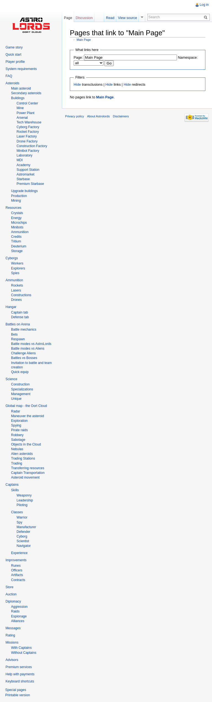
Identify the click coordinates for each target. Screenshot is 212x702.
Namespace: (188, 57)
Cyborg (22, 536)
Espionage (19, 616)
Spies (15, 273)
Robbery (17, 435)
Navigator (24, 546)
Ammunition (19, 232)
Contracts (18, 580)
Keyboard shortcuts (20, 681)
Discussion (84, 18)
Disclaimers (121, 116)
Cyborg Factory (28, 127)
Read (110, 18)
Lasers (16, 290)
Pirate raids (19, 430)
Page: (78, 57)
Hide (77, 84)
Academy (23, 165)
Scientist (23, 541)
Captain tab (19, 312)
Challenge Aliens (23, 353)
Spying (16, 425)
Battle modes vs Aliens (27, 348)
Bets (14, 334)
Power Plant (26, 113)
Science (11, 379)
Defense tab (20, 317)
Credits (16, 237)
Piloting (22, 505)
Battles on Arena (18, 324)
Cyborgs (12, 258)
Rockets (17, 285)
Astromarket (26, 174)
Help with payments (20, 674)
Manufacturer (26, 527)
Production (19, 196)
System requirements (21, 69)
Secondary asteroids (26, 93)
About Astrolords (98, 116)
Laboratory (24, 155)
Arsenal (22, 118)
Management (20, 394)
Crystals (17, 213)
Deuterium (18, 246)
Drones (16, 300)
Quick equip (19, 372)
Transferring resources (27, 468)
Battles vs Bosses (24, 358)
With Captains (21, 648)
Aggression (19, 607)
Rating (10, 635)
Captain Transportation (27, 473)
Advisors (12, 660)
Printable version (17, 695)
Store (10, 587)
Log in (204, 5)
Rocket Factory (28, 132)
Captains (12, 485)
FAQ (9, 76)
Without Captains (23, 653)
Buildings (18, 98)
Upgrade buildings (24, 191)
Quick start (13, 54)
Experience (19, 553)
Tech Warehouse (29, 122)
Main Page (84, 39)
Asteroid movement (25, 477)
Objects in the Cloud (26, 444)
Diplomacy (13, 601)
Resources (13, 208)
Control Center (27, 103)
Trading (16, 463)
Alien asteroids (22, 454)
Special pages (15, 690)
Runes (16, 566)
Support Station (28, 170)
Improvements (16, 560)
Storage (17, 251)
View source (127, 18)
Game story (14, 47)
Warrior (22, 517)
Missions (12, 642)
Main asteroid (21, 88)
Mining (16, 200)
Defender (23, 532)
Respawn (18, 339)
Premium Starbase (30, 184)
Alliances (17, 621)
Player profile (15, 62)
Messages (13, 628)
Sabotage (18, 440)
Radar (15, 411)
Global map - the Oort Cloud (26, 406)
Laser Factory (27, 136)
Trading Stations (23, 458)
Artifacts (17, 575)
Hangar (11, 307)
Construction (20, 384)
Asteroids (12, 83)
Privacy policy (74, 116)
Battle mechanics (23, 329)
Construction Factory (32, 146)
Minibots (17, 227)
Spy (19, 522)
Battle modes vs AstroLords (31, 344)
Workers (17, 263)
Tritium (16, 241)
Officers (16, 570)
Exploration (19, 421)
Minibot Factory (28, 151)
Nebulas (17, 449)
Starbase (23, 179)
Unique (16, 399)
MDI (20, 160)
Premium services (19, 667)
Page (68, 18)
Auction (11, 594)
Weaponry (24, 495)
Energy (16, 218)
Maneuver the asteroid (27, 416)
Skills (15, 490)
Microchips (19, 223)
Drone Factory (27, 141)
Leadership (25, 500)
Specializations (22, 389)
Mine (20, 108)
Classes (17, 512)
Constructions (21, 295)
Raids (15, 611)
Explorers (18, 268)
